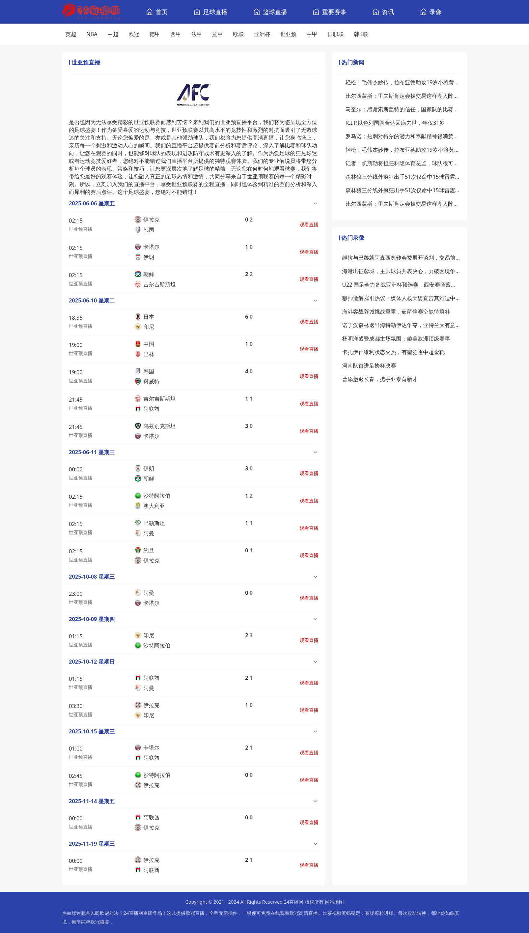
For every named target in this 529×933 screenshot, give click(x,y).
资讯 (388, 12)
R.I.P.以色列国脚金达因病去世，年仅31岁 (395, 122)
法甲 (196, 34)
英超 (70, 34)
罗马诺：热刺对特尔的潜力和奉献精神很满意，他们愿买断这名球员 (402, 136)
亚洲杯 (262, 34)
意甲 (217, 34)
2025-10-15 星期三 (92, 731)
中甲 (312, 34)
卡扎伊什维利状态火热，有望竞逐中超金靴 (393, 352)
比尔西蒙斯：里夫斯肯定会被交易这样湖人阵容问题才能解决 (402, 95)
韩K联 (361, 34)
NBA (92, 34)
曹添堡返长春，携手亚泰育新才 (380, 379)
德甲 (154, 34)
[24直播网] (91, 12)
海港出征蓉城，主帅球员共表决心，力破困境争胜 (401, 271)
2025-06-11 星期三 (92, 452)
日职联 (336, 34)
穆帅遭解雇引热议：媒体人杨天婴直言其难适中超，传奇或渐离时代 (401, 298)
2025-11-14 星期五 (92, 801)
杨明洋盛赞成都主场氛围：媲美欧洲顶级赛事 (396, 338)
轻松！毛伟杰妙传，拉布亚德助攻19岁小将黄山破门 (402, 82)
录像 (435, 12)
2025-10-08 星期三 (92, 576)
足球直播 (215, 12)
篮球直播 (275, 12)
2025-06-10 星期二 (92, 300)
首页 (162, 12)
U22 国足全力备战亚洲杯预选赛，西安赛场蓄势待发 (401, 284)
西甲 (175, 34)
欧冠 (134, 34)
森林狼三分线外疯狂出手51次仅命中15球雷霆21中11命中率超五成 (402, 176)
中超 (113, 34)
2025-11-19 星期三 (92, 843)
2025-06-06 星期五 (92, 203)
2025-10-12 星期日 (92, 661)
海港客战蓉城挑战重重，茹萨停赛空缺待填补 (396, 311)
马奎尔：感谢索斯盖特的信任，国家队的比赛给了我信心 (402, 109)
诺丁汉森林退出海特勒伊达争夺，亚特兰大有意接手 (401, 325)
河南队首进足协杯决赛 (369, 365)
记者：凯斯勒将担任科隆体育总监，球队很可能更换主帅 (402, 163)
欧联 (238, 34)
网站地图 (334, 902)
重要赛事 (334, 12)
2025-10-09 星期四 (92, 619)
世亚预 (288, 34)
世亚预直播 (80, 229)
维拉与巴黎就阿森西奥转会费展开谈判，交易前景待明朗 (401, 257)
